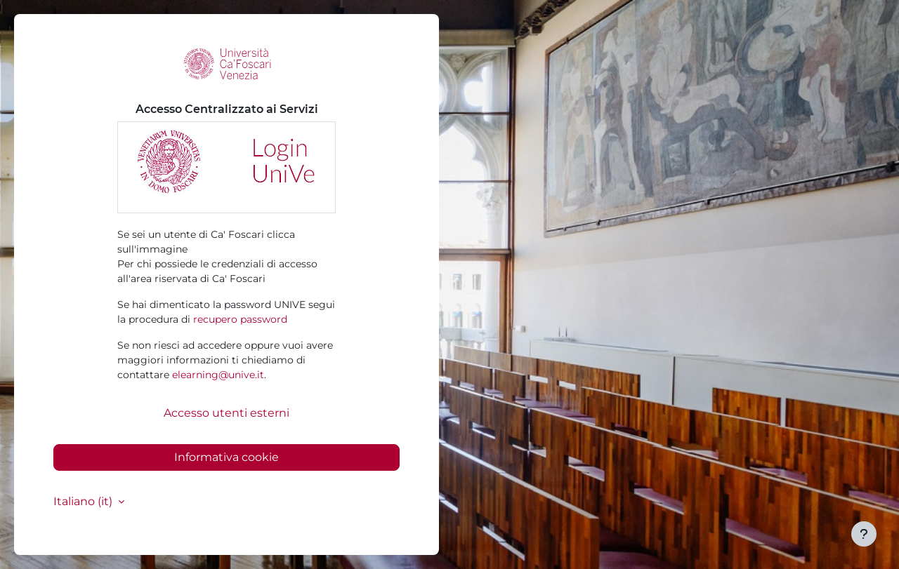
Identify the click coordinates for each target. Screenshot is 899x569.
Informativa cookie (226, 457)
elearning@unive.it (218, 374)
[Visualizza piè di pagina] (864, 534)
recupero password (240, 319)
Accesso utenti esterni (226, 413)
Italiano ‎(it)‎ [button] (84, 501)
